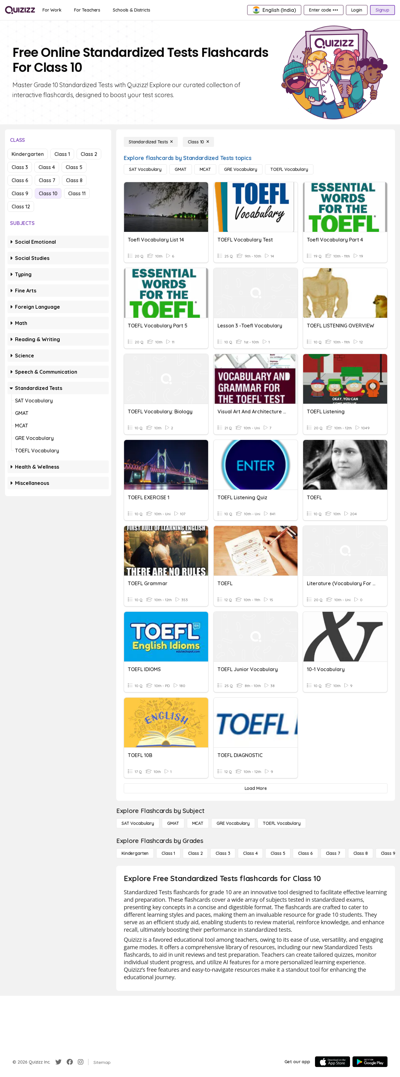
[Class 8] (360, 853)
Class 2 (89, 154)
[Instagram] (80, 1062)
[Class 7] (333, 853)
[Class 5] (277, 853)
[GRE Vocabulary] (240, 169)
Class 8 (74, 180)
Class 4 (46, 167)
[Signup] (382, 10)
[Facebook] (70, 1062)
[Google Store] (370, 1061)
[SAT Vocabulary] (145, 169)
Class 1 (62, 154)
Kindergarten (28, 154)
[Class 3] (222, 853)
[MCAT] (205, 169)
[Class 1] (168, 853)
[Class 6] (305, 853)
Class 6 (20, 180)
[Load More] (256, 788)
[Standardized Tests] (151, 142)
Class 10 (48, 193)
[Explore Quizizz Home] (20, 10)
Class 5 (74, 167)
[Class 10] (198, 142)
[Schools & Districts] (131, 10)
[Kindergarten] (135, 853)
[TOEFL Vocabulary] (289, 169)
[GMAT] (180, 169)
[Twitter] (58, 1062)
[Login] (357, 10)
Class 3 (20, 167)
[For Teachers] (87, 10)
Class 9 (20, 193)
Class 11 (77, 193)
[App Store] (332, 1061)
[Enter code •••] (323, 10)
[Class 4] (250, 853)
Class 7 (47, 180)
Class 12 (21, 206)
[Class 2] (195, 853)
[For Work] (52, 10)
